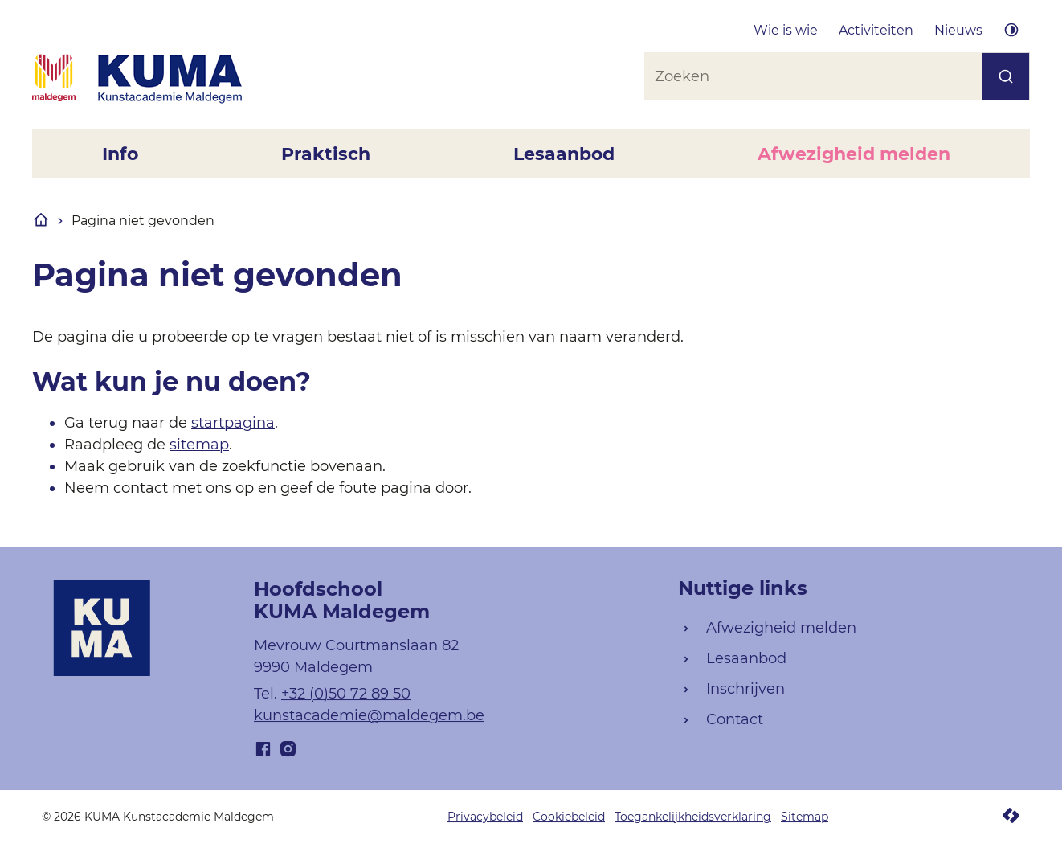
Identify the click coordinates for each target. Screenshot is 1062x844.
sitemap (199, 444)
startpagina (233, 423)
